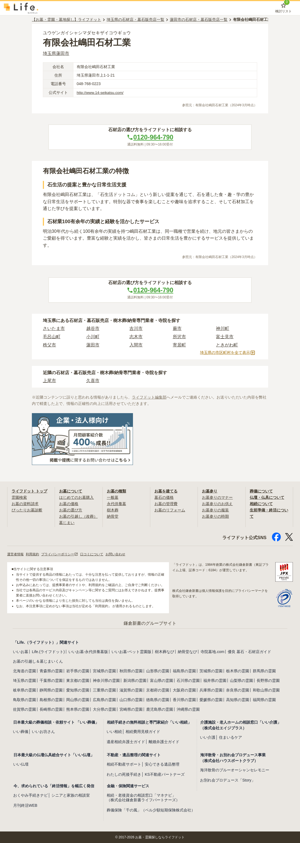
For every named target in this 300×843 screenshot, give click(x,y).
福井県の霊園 (214, 680)
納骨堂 (112, 516)
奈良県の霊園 (237, 689)
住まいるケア (230, 737)
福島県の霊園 (184, 670)
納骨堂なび (187, 651)
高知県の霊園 (237, 699)
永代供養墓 (116, 504)
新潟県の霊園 (134, 680)
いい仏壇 (21, 764)
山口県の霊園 (131, 699)
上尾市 (49, 381)
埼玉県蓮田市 (56, 53)
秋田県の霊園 (131, 670)
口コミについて (91, 553)
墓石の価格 (164, 497)
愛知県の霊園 (77, 689)
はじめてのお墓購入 (76, 497)
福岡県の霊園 (264, 699)
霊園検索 (19, 497)
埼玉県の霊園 (24, 680)
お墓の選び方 (70, 510)
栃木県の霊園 (237, 670)
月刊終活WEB (25, 805)
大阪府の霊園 (184, 689)
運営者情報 (15, 553)
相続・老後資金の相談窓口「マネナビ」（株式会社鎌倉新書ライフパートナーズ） (143, 797)
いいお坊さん (43, 731)
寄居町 (179, 345)
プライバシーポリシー (59, 553)
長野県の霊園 (268, 680)
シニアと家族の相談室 (70, 794)
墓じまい (66, 522)
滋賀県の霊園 (131, 689)
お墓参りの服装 (215, 510)
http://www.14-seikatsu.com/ (100, 92)
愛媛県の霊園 (211, 699)
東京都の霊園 (77, 680)
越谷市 (92, 328)
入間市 (136, 345)
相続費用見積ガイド (143, 731)
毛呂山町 (51, 337)
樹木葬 (112, 510)
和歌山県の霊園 (266, 689)
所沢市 (179, 337)
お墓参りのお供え (217, 504)
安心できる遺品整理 (162, 764)
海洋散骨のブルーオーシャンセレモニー (234, 770)
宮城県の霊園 (104, 670)
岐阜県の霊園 (24, 689)
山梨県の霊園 (241, 680)
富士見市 (225, 337)
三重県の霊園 (104, 689)
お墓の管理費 (165, 504)
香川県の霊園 (184, 699)
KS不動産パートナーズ (165, 774)
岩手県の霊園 (77, 670)
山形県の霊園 (157, 670)
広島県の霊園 (104, 699)
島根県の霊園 (51, 699)
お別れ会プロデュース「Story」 (227, 780)
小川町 (92, 337)
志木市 (136, 337)
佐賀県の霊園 (24, 709)
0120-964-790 (150, 137)
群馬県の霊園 (264, 670)
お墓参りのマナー (217, 497)
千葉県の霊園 (51, 680)
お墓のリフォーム (169, 510)
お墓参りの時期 (215, 516)
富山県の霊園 (161, 680)
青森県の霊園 (51, 670)
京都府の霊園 (157, 689)
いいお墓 (20, 651)
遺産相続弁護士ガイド (126, 741)
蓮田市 (92, 345)
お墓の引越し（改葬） (78, 516)
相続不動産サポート (124, 764)
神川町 (222, 328)
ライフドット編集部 (149, 397)
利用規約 (32, 553)
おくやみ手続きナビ (30, 794)
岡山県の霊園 (77, 699)
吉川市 (136, 328)
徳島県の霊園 (157, 699)
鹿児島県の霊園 (159, 709)
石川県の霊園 (188, 680)
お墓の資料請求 (25, 504)
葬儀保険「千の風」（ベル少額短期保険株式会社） (151, 809)
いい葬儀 (20, 731)
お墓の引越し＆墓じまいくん (38, 661)
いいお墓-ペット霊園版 (131, 651)
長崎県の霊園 (51, 709)
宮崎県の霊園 (131, 709)
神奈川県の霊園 (106, 680)
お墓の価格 (68, 504)
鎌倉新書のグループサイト (150, 622)
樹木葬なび (164, 651)
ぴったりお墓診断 (27, 510)
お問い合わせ (115, 553)
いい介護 (207, 737)
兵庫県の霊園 (211, 689)
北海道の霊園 (24, 670)
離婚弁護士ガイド (164, 741)
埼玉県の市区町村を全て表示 (227, 353)
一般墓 (112, 497)
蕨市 (177, 328)
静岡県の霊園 (51, 689)
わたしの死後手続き (124, 774)
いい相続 (114, 731)
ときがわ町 (227, 345)
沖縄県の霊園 (188, 709)
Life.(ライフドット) (48, 651)
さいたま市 (54, 328)
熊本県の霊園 (77, 709)
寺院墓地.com (212, 651)
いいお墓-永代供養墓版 (88, 651)
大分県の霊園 (104, 709)
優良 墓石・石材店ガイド (249, 651)
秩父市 (49, 345)
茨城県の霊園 (211, 670)
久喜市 (92, 381)
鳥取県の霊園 (24, 699)
